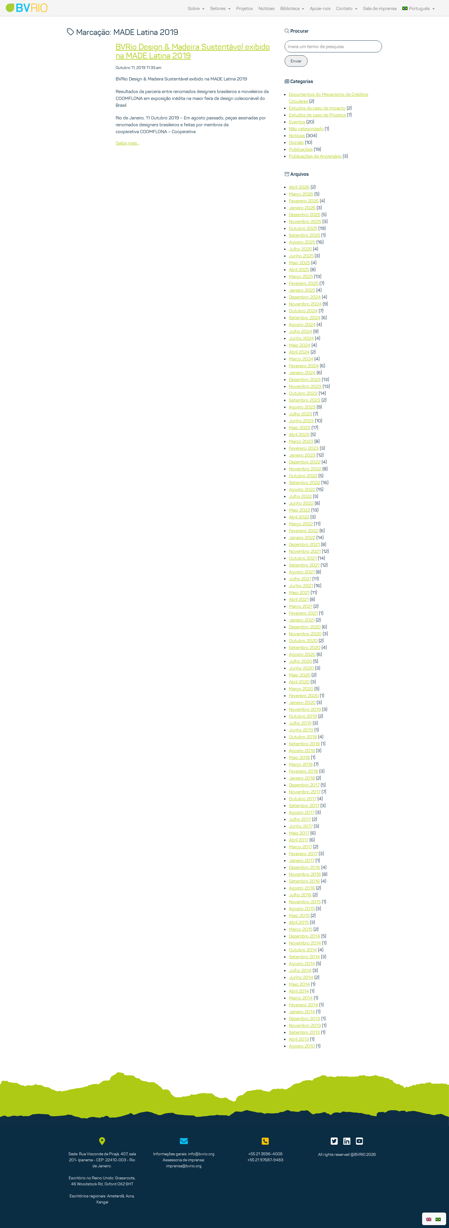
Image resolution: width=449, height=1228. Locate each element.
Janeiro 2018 (302, 778)
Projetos (244, 8)
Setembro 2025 (304, 235)
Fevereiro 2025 (303, 283)
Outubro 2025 (303, 228)
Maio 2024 (299, 345)
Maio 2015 (299, 915)
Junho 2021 (301, 585)
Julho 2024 (300, 331)
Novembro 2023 (305, 386)
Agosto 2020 (302, 654)
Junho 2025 (301, 256)
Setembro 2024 (304, 317)
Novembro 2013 (305, 1025)
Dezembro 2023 (305, 379)
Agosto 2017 (301, 812)
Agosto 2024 (302, 324)
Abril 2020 (299, 682)
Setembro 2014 (304, 956)
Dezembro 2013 (304, 1018)
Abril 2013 (299, 1039)
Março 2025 (301, 276)
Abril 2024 (299, 352)
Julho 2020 (300, 661)
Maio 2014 (299, 984)
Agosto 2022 (302, 489)
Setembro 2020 (304, 647)
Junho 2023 (301, 420)
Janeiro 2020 (302, 702)
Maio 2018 (299, 757)
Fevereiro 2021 (303, 613)
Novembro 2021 (305, 551)
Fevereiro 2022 (303, 530)
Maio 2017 (299, 833)
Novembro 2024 (305, 304)
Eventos (297, 122)
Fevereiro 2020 (304, 695)
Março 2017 (300, 846)
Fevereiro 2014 (303, 1005)
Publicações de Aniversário (315, 156)
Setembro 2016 (304, 881)
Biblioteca (292, 8)
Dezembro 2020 (305, 627)
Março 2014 (301, 998)
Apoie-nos (320, 8)
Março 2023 (301, 441)
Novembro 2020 (305, 633)
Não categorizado (306, 128)
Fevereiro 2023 (304, 448)
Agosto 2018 (302, 750)
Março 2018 (301, 764)
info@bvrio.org (201, 1153)
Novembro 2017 (304, 792)
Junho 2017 (301, 826)
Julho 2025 (300, 249)
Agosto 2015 (302, 908)
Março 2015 (300, 929)
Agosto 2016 (302, 888)
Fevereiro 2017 (303, 853)
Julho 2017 (300, 819)
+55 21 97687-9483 (265, 1159)
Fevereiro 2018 (303, 771)
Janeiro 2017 (301, 860)
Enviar (296, 61)
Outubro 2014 (303, 950)
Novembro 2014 (305, 943)
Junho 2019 (301, 730)
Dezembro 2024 (305, 297)
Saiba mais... (127, 143)
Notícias (267, 8)
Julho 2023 (300, 414)
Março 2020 (301, 688)
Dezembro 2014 (304, 936)
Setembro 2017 (304, 805)
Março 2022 (301, 524)
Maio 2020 (299, 675)
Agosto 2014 (302, 963)
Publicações (301, 149)
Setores (220, 8)
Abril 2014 (299, 991)
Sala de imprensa (380, 8)
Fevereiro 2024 (304, 365)
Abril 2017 (298, 840)
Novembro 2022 (305, 469)
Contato (346, 8)
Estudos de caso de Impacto (317, 108)
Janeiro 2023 (302, 455)
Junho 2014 (301, 977)
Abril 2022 (299, 517)
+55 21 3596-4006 (265, 1153)
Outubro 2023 (303, 393)
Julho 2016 (300, 895)
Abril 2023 (299, 434)
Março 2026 (301, 194)
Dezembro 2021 (304, 544)
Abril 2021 (299, 599)
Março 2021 (300, 606)
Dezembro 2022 (304, 462)
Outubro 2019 (303, 716)
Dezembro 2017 (304, 785)
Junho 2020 (301, 668)
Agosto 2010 (302, 1046)
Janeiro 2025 (302, 290)
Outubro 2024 (303, 311)
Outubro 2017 (302, 798)
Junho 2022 (301, 503)
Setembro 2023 (304, 400)
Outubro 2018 (303, 737)
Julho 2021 (300, 579)
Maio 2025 (299, 262)
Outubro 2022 (303, 475)
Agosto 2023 (302, 407)
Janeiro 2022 (302, 537)
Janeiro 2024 (302, 372)
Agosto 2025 (302, 242)
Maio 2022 (299, 510)
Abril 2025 (299, 269)
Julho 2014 (300, 970)
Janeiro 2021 (302, 620)
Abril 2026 (299, 187)
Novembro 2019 (305, 709)
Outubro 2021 (303, 558)
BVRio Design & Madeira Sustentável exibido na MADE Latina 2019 (193, 51)
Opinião (296, 142)
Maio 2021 (299, 592)
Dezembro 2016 (304, 867)
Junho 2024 (301, 338)
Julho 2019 (300, 723)
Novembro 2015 (305, 901)
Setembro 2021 (304, 565)
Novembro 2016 (305, 874)
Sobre (196, 8)
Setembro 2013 (304, 1032)
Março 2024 (301, 359)
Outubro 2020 (303, 640)
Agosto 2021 (302, 572)
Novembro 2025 (305, 221)
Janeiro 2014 (302, 1011)
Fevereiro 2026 (304, 201)
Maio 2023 (299, 427)
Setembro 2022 (304, 482)
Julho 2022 (300, 496)
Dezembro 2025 (304, 214)
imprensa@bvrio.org (184, 1165)
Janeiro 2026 (302, 207)
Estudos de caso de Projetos (317, 115)
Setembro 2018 (304, 743)
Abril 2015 (299, 922)
